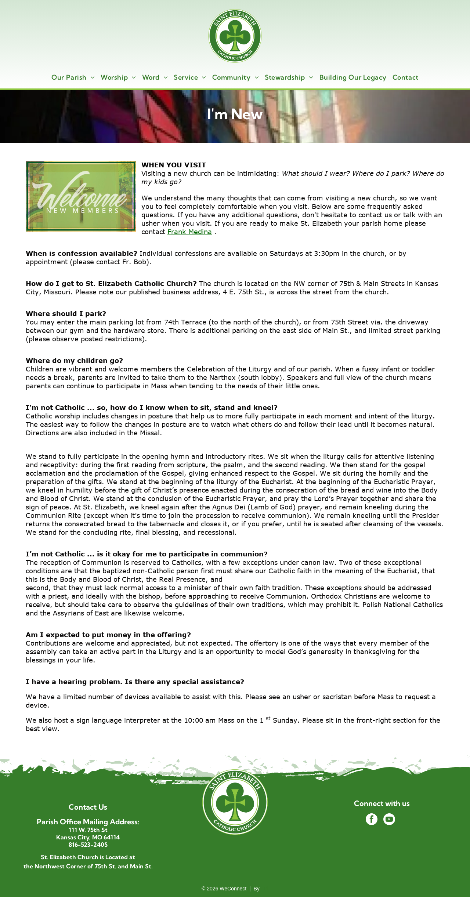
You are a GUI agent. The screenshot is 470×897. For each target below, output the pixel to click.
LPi (264, 888)
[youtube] (389, 820)
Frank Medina (189, 232)
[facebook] (372, 820)
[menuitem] (73, 77)
